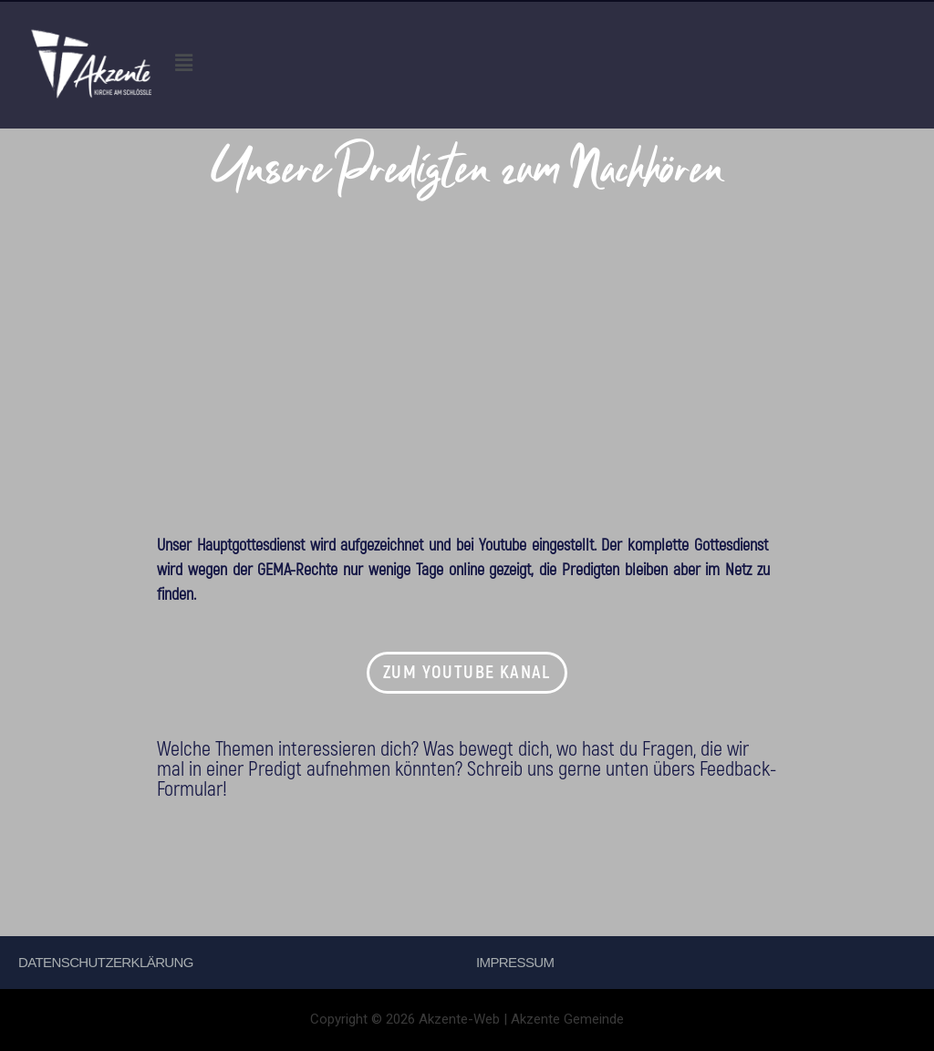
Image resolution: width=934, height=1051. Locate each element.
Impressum (515, 962)
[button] (551, 64)
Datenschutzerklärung (105, 962)
